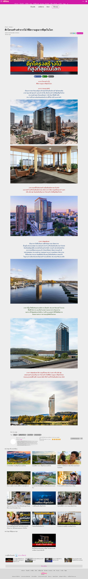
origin (10, 34)
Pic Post (42, 3)
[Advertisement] (44, 17)
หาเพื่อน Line (36, 3)
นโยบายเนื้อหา (34, 576)
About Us (49, 576)
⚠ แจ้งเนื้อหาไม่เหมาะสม (75, 438)
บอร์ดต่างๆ (41, 7)
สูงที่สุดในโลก (22, 434)
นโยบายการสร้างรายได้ (42, 576)
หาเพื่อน (27, 3)
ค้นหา (48, 7)
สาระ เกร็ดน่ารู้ (20, 555)
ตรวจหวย (47, 3)
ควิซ (51, 3)
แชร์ (73, 33)
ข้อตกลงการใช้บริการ (16, 576)
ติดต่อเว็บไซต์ (55, 576)
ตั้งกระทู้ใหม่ (44, 566)
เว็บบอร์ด (22, 3)
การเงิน (60, 3)
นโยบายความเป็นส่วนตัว (25, 576)
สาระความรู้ (37, 434)
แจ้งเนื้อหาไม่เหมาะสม (72, 576)
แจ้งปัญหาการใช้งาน (62, 576)
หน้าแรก (16, 3)
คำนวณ (55, 3)
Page (64, 3)
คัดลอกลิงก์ (80, 33)
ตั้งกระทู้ (55, 7)
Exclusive (11, 27)
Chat (31, 3)
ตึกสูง (15, 434)
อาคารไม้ (30, 434)
